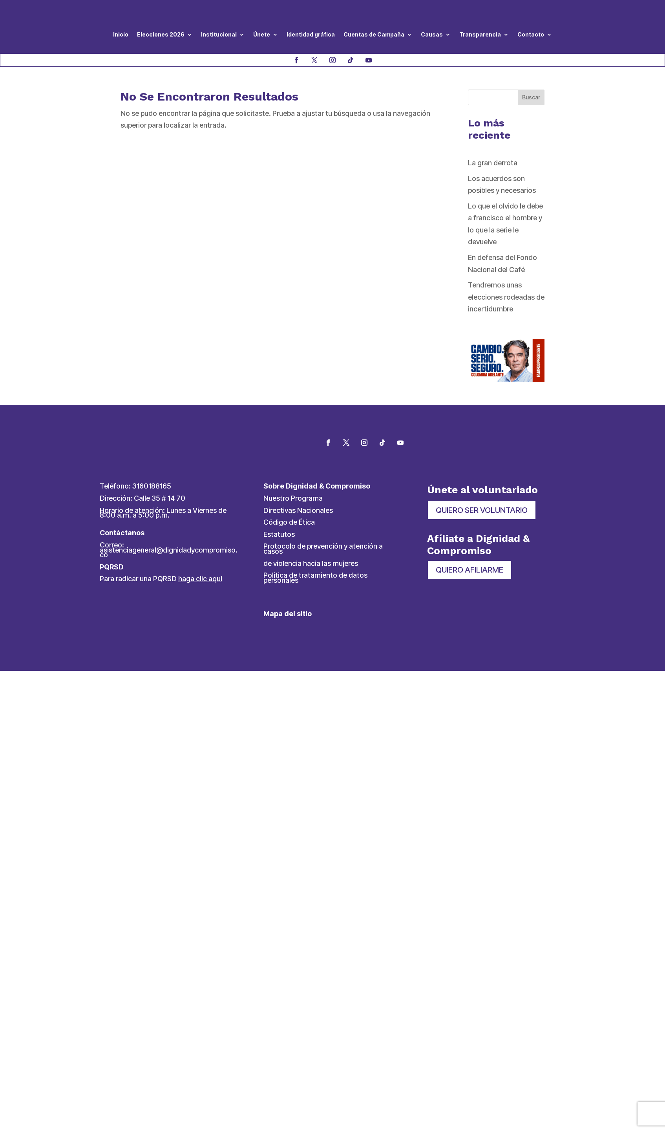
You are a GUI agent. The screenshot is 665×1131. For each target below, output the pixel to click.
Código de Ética (289, 522)
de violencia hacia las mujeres (310, 563)
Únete (261, 34)
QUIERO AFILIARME (469, 570)
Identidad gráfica (311, 34)
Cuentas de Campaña (373, 34)
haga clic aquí (200, 579)
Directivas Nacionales (298, 510)
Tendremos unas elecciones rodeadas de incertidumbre (506, 297)
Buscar (531, 97)
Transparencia (480, 34)
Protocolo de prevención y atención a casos (323, 548)
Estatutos (279, 534)
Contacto (530, 34)
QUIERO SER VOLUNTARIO (482, 510)
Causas (432, 34)
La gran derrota (492, 163)
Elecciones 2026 (161, 34)
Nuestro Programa (293, 498)
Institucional (219, 34)
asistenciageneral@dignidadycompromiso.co (169, 552)
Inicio (120, 34)
